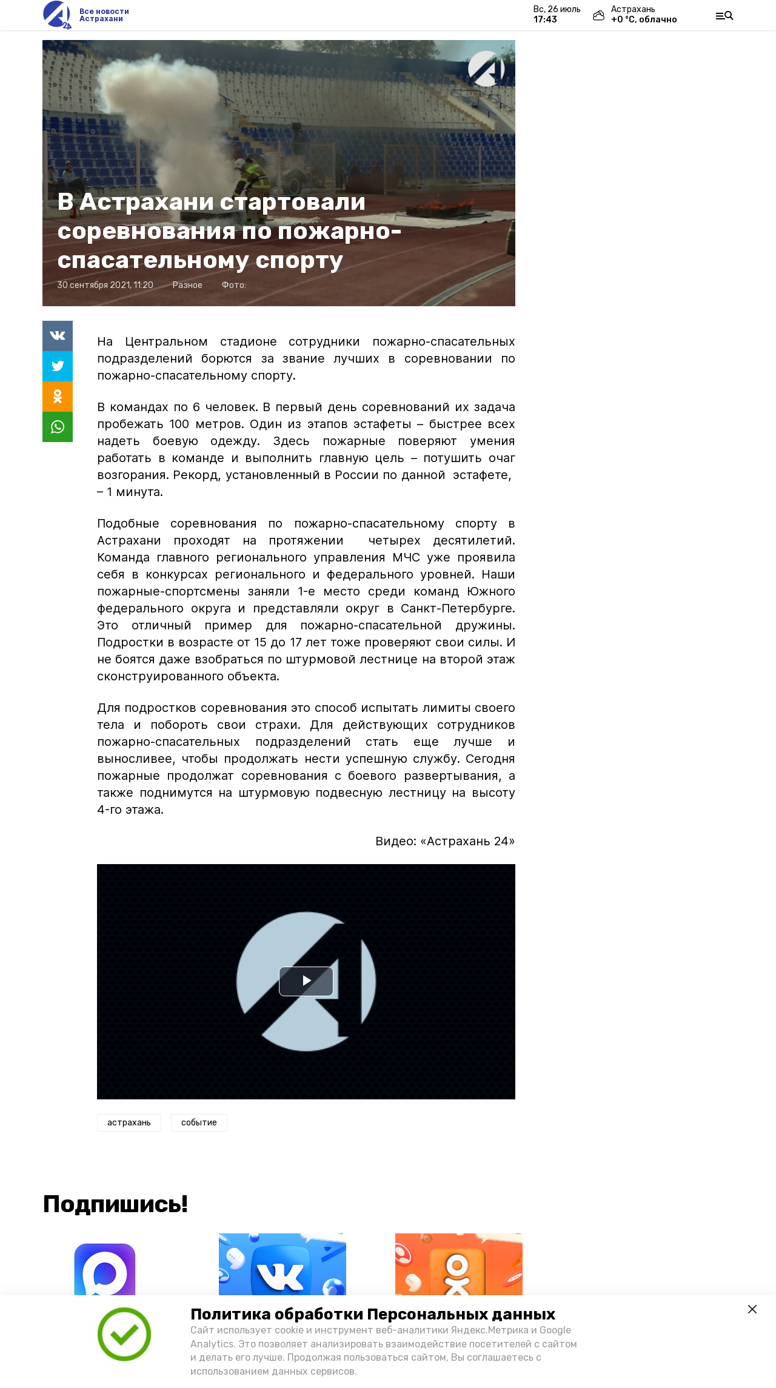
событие (199, 1123)
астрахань (129, 1123)
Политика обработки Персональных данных (372, 1314)
